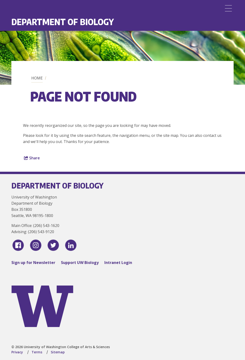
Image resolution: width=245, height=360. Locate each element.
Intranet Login (118, 262)
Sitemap (58, 352)
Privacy (17, 352)
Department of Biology (62, 21)
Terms (37, 352)
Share (32, 158)
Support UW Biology (80, 262)
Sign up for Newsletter (33, 262)
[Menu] (228, 8)
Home (37, 78)
